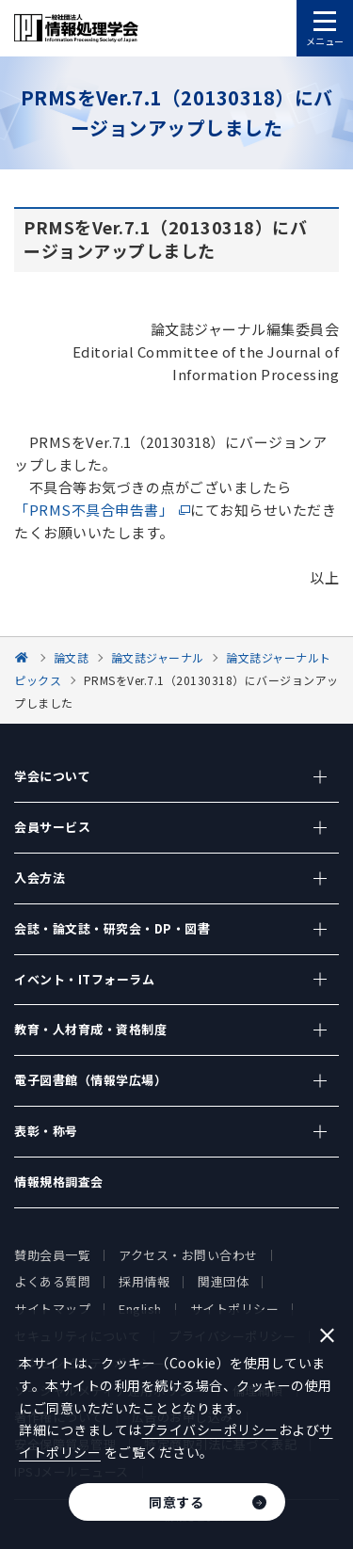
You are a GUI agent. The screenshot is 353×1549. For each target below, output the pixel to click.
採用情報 (144, 1281)
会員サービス (52, 827)
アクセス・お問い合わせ (188, 1255)
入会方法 (39, 877)
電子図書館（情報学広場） (90, 1080)
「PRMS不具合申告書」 (93, 509)
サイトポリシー (235, 1308)
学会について (52, 776)
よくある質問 (52, 1281)
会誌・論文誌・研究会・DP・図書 (112, 928)
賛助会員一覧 (52, 1255)
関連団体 (223, 1281)
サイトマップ (52, 1308)
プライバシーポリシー (210, 1429)
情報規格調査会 (59, 1181)
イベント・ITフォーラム (84, 979)
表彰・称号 (46, 1131)
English (140, 1308)
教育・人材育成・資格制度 (90, 1029)
